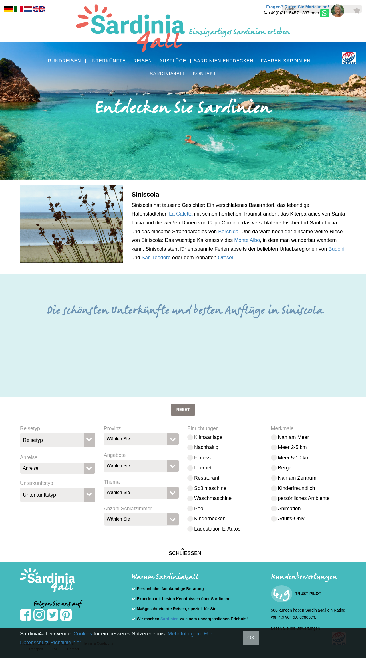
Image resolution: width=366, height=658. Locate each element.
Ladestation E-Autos (217, 529)
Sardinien (169, 618)
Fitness (202, 458)
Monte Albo (247, 240)
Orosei (225, 257)
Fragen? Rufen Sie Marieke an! (297, 6)
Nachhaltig (206, 447)
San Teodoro (156, 257)
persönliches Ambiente (304, 498)
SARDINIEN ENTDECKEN (224, 60)
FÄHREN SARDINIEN (286, 60)
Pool (199, 508)
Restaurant (206, 478)
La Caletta (180, 214)
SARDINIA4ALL (168, 73)
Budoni (336, 249)
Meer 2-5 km (292, 447)
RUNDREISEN (64, 60)
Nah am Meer (293, 437)
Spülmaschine (210, 488)
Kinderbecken (210, 518)
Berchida (228, 231)
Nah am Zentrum (297, 478)
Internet (203, 468)
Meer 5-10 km (294, 458)
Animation (289, 508)
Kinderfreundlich (296, 488)
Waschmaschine (213, 498)
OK (251, 638)
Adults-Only (291, 518)
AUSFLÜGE (172, 60)
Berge (285, 468)
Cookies (82, 634)
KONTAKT (204, 73)
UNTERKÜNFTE (107, 60)
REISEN (142, 60)
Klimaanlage (208, 437)
